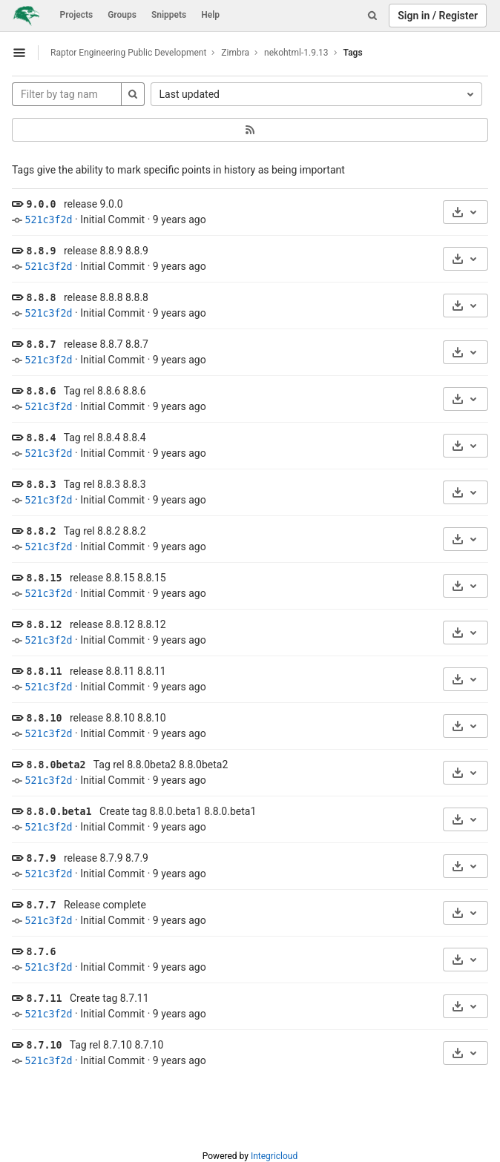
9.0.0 (41, 204)
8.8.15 (44, 578)
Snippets (168, 15)
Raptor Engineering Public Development (128, 52)
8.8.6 (41, 391)
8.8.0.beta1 (58, 811)
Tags (353, 52)
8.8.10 (44, 718)
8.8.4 (41, 437)
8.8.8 (41, 297)
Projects (76, 15)
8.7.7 (41, 905)
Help (210, 15)
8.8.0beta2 (55, 764)
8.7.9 (41, 858)
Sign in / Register (438, 16)
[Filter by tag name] (67, 94)
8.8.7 (41, 344)
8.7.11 (44, 998)
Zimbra (235, 52)
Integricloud (274, 1156)
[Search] (372, 15)
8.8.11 (44, 671)
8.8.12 (44, 624)
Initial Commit (112, 219)
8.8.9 (41, 251)
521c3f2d (48, 219)
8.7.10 (44, 1045)
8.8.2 (41, 531)
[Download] (465, 212)
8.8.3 (41, 484)
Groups (122, 15)
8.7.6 (41, 951)
